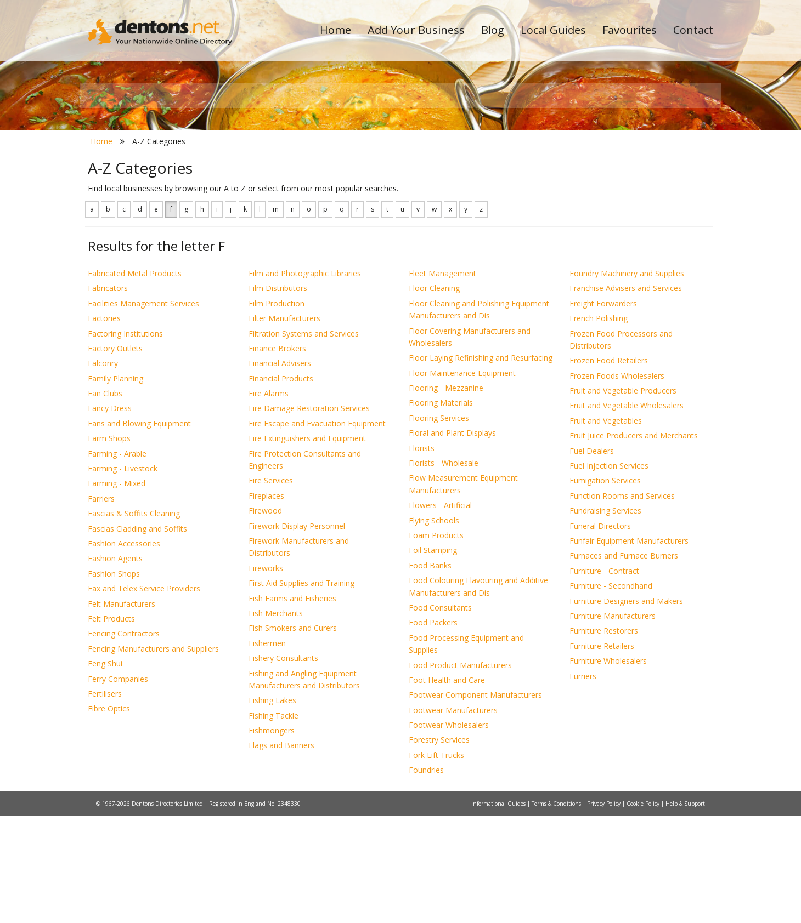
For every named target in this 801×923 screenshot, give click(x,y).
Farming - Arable (117, 560)
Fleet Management (442, 380)
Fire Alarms (269, 500)
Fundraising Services (605, 618)
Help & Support (685, 910)
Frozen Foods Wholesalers (616, 482)
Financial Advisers (280, 470)
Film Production (276, 410)
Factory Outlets (115, 455)
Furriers (582, 783)
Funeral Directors (600, 633)
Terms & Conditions (557, 910)
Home (335, 29)
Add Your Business (416, 29)
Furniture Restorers (603, 738)
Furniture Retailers (601, 753)
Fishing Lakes (272, 807)
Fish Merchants (276, 720)
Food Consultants (440, 714)
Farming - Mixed (116, 590)
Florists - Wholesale (443, 570)
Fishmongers (272, 837)
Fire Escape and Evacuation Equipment (317, 530)
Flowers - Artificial (440, 612)
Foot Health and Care (447, 787)
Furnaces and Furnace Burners (623, 663)
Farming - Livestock (122, 575)
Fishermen (267, 750)
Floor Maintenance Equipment (462, 480)
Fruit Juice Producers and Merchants (633, 543)
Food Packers (433, 730)
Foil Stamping (433, 657)
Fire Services (271, 588)
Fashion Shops (114, 680)
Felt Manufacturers (121, 710)
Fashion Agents (115, 665)
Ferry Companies (118, 785)
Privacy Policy (604, 910)
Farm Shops (109, 545)
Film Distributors (278, 395)
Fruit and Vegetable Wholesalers (626, 513)
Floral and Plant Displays (452, 540)
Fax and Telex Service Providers (144, 696)
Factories (104, 425)
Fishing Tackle (273, 822)
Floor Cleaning (434, 395)
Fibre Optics (109, 816)
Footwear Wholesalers (449, 832)
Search (638, 176)
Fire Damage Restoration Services (309, 515)
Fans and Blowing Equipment (139, 530)
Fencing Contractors (124, 741)
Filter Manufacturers (284, 425)
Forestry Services (439, 847)
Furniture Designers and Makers (626, 708)
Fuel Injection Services (608, 572)
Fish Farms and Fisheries (292, 705)
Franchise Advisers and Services (625, 395)
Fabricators (108, 395)
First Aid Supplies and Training (301, 690)
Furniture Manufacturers (612, 722)
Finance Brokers (277, 455)
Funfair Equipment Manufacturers (629, 647)
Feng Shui (105, 771)
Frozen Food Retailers (608, 468)
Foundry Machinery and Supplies (626, 380)
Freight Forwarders (603, 410)
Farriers (101, 605)
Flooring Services (439, 525)
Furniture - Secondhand (610, 693)
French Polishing (598, 425)
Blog (492, 29)
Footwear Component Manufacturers (475, 802)
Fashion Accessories (124, 650)
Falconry (103, 470)
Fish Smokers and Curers (293, 735)
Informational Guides (499, 910)
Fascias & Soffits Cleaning (134, 621)
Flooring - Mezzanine (446, 494)
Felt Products (111, 725)
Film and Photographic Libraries (305, 380)
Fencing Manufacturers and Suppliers (153, 755)
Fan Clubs (105, 500)
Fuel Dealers (591, 557)
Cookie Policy (644, 910)
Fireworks (266, 675)
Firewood (265, 618)
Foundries (426, 877)
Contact (693, 29)
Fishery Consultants (283, 765)
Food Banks (430, 672)
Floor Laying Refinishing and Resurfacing (480, 465)
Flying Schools (434, 627)
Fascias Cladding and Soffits (137, 635)
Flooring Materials (441, 510)
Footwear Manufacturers (453, 817)
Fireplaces (266, 602)
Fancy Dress (110, 515)
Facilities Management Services (143, 410)
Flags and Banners (281, 852)
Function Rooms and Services (622, 602)
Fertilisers (105, 800)
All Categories (385, 195)
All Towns (140, 195)
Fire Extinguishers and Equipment (307, 545)
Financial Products (281, 485)
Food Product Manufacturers (460, 772)
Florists (422, 555)
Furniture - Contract (604, 678)
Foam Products (436, 642)
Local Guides (553, 29)
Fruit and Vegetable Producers (622, 497)
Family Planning (115, 485)
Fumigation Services (605, 588)
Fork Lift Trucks (436, 862)
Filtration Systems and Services (304, 440)
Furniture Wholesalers (608, 768)
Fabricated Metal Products (135, 380)
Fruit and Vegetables (605, 527)
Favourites (629, 29)
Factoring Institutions (125, 440)
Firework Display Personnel (297, 633)
